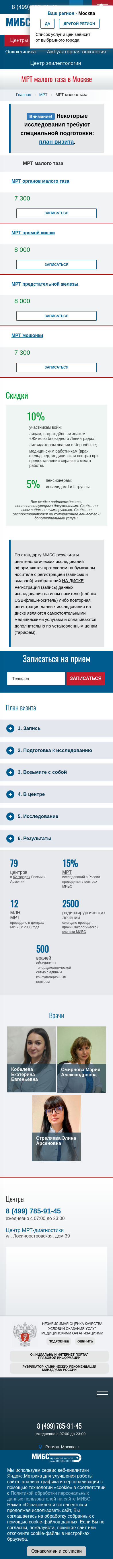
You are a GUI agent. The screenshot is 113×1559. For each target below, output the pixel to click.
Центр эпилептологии (55, 63)
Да (47, 24)
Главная (23, 94)
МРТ (43, 94)
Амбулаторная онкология (76, 51)
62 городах (21, 877)
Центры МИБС (27, 40)
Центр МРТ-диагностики (35, 1230)
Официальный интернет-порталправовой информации (59, 1356)
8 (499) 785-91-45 (33, 1211)
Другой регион (79, 24)
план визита (56, 142)
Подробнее (59, 1341)
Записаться (57, 213)
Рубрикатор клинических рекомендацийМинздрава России (59, 1368)
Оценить (85, 1341)
